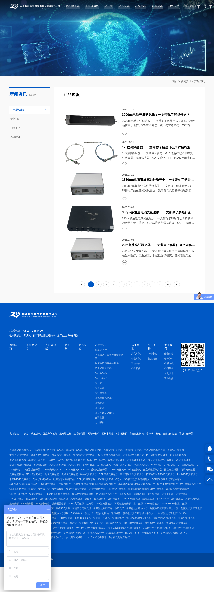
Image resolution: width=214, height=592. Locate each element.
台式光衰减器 (89, 484)
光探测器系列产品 (164, 534)
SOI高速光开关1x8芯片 (170, 489)
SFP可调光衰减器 (149, 484)
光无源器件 (101, 403)
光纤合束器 (98, 517)
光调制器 (99, 418)
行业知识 (136, 359)
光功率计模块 (56, 556)
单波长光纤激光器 (41, 461)
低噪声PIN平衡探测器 (134, 540)
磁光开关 (111, 473)
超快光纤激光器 (103, 369)
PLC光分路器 (117, 512)
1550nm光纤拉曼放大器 (146, 506)
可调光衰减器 (34, 484)
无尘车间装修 (51, 434)
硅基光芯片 (101, 351)
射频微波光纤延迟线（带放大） (101, 534)
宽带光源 (83, 523)
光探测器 (99, 408)
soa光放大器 (124, 506)
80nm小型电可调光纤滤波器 (60, 551)
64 (167, 284)
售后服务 (152, 359)
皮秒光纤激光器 (97, 456)
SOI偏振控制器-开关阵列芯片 (118, 495)
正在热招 (169, 379)
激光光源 (129, 517)
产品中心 (140, 7)
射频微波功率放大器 (77, 528)
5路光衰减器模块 (99, 489)
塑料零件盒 (113, 434)
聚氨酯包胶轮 (145, 434)
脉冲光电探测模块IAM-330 (65, 545)
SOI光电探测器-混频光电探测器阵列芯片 (158, 495)
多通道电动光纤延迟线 (187, 467)
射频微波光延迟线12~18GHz (136, 534)
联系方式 (169, 364)
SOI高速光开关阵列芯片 (22, 495)
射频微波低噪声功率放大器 (106, 528)
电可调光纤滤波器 (116, 545)
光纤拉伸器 (101, 512)
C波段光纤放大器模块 (81, 506)
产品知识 (199, 81)
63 (160, 284)
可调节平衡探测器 (178, 540)
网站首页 (54, 7)
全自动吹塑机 (180, 434)
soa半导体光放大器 (168, 500)
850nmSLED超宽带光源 (122, 523)
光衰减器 (124, 7)
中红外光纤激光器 (18, 461)
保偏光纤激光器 (184, 456)
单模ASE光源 (194, 523)
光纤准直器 (86, 512)
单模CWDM (83, 517)
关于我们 (190, 7)
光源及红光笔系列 (104, 398)
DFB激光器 (144, 517)
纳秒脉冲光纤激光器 (87, 461)
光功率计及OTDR (104, 413)
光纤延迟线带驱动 (142, 467)
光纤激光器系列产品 (20, 456)
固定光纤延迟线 (164, 467)
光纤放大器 (101, 394)
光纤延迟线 (92, 7)
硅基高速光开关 (17, 478)
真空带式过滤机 (32, 434)
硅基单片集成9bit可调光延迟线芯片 (27, 500)
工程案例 (136, 364)
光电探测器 (183, 534)
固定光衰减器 (16, 484)
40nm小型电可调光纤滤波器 (93, 551)
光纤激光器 (73, 7)
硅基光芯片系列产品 (122, 489)
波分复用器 (71, 512)
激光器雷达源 (178, 517)
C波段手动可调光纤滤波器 (161, 551)
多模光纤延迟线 (121, 467)
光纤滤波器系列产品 (92, 545)
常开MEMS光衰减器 (76, 489)
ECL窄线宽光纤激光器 (113, 461)
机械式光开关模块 (129, 473)
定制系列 (99, 423)
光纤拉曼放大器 (190, 500)
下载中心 (152, 354)
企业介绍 (169, 354)
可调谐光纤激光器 (63, 461)
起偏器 (194, 512)
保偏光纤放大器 (126, 500)
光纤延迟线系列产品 (139, 461)
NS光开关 (34, 478)
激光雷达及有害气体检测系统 (109, 358)
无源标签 (76, 534)
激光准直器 (67, 517)
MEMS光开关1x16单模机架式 (150, 478)
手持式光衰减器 (128, 484)
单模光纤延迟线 (37, 467)
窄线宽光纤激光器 (118, 456)
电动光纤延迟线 (57, 467)
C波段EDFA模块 (105, 506)
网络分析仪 (98, 434)
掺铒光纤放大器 (106, 500)
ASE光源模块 (99, 523)
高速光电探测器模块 (81, 540)
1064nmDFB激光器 (148, 523)
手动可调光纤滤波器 (162, 545)
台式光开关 (183, 473)
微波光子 (59, 528)
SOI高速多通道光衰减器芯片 (53, 495)
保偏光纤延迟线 (185, 461)
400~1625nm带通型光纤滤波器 (127, 551)
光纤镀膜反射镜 (151, 512)
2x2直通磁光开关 (52, 478)
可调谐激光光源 (67, 523)
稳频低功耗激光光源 (172, 523)
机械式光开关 (149, 473)
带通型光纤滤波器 (138, 545)
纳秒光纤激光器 (77, 456)
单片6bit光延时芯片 (60, 500)
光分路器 (167, 512)
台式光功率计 (139, 556)
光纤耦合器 (181, 512)
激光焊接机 (67, 434)
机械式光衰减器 (108, 484)
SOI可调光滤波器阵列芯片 (86, 495)
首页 (173, 81)
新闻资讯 (157, 7)
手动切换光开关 (95, 473)
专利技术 (169, 374)
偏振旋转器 (134, 512)
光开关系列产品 (60, 473)
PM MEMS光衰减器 (52, 489)
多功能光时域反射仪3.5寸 (183, 556)
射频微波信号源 (156, 528)
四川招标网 (128, 434)
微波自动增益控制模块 (56, 534)
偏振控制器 (55, 512)
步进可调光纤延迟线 (20, 473)
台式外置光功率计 (77, 562)
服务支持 (173, 7)
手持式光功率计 (100, 556)
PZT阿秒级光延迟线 (163, 461)
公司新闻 (136, 369)
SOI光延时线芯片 (145, 489)
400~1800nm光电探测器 (54, 540)
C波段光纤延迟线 (101, 467)
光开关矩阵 (78, 473)
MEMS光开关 (167, 473)
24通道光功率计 (157, 556)
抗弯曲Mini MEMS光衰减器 (23, 489)
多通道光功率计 (120, 556)
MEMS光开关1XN (74, 478)
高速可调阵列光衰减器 (174, 484)
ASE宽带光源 (160, 517)
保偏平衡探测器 (158, 540)
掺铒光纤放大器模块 (173, 506)
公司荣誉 (169, 369)
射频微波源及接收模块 (107, 364)
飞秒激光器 (40, 456)
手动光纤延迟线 (17, 467)
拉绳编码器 (83, 434)
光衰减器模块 (52, 484)
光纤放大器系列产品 (84, 500)
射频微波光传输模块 (178, 528)
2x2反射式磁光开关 (121, 478)
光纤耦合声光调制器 (189, 551)
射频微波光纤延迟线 (134, 528)
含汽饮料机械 (162, 434)
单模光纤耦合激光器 (162, 456)
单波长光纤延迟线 (78, 467)
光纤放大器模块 (146, 500)
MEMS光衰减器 (70, 484)
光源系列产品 (114, 517)
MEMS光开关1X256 (97, 478)
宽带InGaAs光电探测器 (107, 540)
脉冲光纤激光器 (140, 456)
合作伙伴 (169, 359)
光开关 (108, 7)
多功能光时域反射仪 (77, 556)
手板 (192, 434)
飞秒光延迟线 (41, 473)
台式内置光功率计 (100, 562)
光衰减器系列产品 (179, 478)
